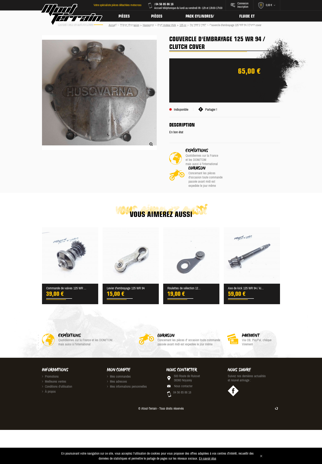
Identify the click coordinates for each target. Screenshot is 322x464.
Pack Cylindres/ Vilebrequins (201, 16)
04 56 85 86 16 (164, 4)
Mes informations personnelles (127, 369)
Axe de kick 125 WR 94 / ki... (246, 270)
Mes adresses (117, 364)
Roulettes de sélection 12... (184, 270)
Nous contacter (183, 368)
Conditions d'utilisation (57, 369)
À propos (49, 374)
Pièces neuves (157, 16)
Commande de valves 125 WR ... (66, 270)
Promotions (50, 359)
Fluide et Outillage (248, 16)
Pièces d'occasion (124, 16)
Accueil (113, 25)
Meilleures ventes (54, 364)
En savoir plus (207, 458)
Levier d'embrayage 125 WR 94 (126, 270)
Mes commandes (119, 359)
